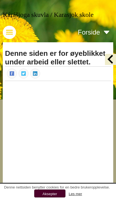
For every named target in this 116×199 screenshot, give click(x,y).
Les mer (75, 194)
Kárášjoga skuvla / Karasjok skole (48, 14)
